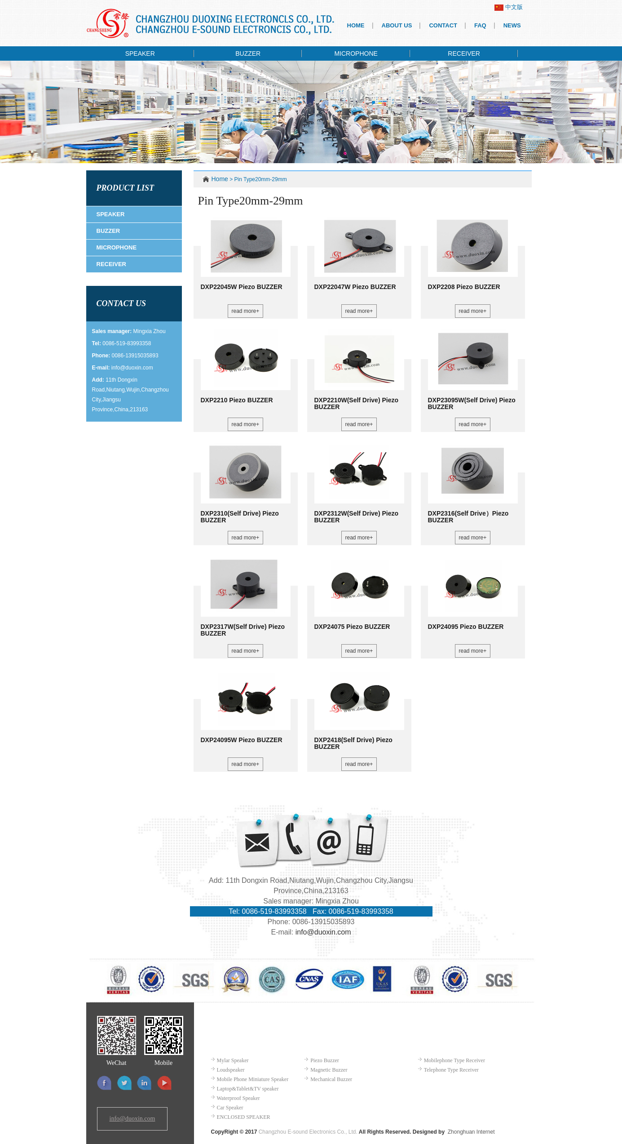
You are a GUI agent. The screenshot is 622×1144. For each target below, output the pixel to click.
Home (220, 179)
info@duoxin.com (132, 368)
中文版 (508, 7)
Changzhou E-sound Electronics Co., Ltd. (308, 1132)
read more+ (246, 311)
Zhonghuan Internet (471, 1132)
